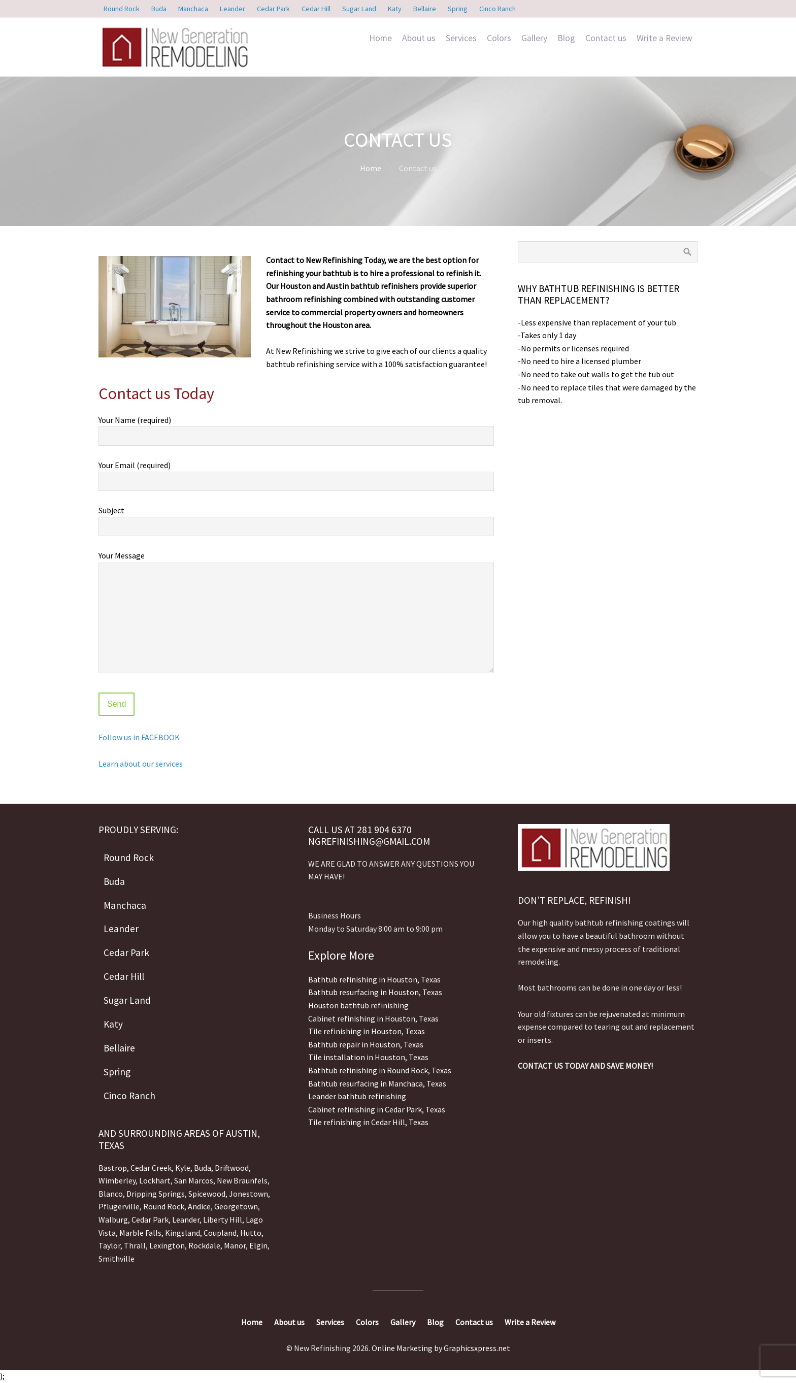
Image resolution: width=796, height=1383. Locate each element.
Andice (199, 1206)
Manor (235, 1245)
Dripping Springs (155, 1194)
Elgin (258, 1245)
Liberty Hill (222, 1219)
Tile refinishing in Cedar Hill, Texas (368, 1122)
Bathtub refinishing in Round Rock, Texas (379, 1070)
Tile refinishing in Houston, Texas (366, 1031)
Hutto (250, 1233)
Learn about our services (140, 764)
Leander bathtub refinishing (357, 1096)
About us (419, 38)
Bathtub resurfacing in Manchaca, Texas (377, 1083)
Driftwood (232, 1168)
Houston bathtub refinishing (358, 1005)
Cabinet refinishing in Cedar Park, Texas (376, 1109)
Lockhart (155, 1180)
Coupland (220, 1233)
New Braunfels (242, 1180)
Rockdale (204, 1245)
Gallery (534, 38)
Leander (186, 1219)
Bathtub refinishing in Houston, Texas (374, 979)
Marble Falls (140, 1233)
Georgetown (236, 1206)
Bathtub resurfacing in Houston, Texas (375, 992)
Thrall (135, 1245)
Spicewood (206, 1194)
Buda (201, 1168)
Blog (566, 38)
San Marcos (193, 1180)
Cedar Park (150, 1219)
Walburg (113, 1219)
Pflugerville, (120, 1206)
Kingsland (182, 1233)
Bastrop (112, 1168)
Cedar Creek (151, 1168)
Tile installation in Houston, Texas (368, 1057)
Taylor (109, 1245)
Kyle (182, 1168)
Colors (499, 38)
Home (380, 38)
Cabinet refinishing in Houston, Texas (373, 1018)
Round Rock (163, 1206)
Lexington (167, 1245)
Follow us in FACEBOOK (139, 737)
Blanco (110, 1194)
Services (461, 38)
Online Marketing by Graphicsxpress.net (441, 1348)
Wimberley (117, 1180)
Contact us (605, 38)
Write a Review (664, 38)
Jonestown (248, 1194)
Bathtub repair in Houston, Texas (365, 1044)
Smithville (116, 1259)
